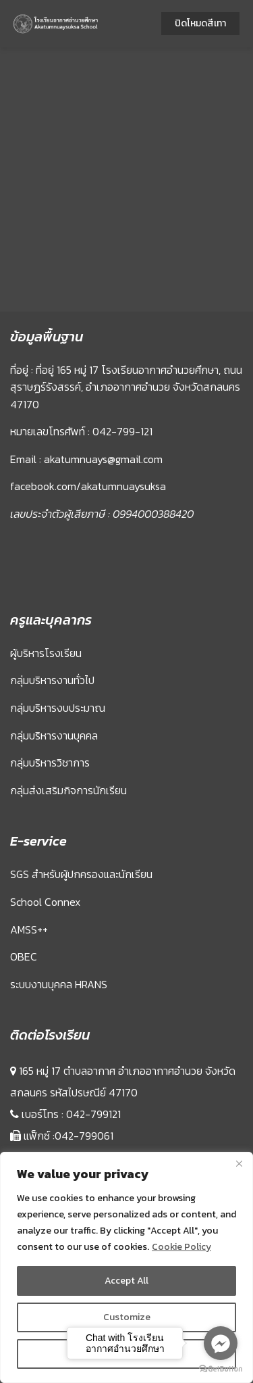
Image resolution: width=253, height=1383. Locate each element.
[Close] (239, 1163)
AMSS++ (29, 929)
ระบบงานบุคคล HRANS (58, 984)
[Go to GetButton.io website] (220, 1369)
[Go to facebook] (220, 1343)
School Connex (45, 902)
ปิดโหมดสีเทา (200, 23)
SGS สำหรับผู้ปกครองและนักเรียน (81, 874)
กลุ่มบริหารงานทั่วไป (52, 680)
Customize (126, 1317)
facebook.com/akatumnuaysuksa (88, 486)
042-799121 (93, 1114)
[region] (126, 1267)
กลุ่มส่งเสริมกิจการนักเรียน (68, 790)
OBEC (23, 956)
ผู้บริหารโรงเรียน (46, 653)
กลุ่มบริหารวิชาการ (50, 762)
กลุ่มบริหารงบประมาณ (57, 708)
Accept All (126, 1280)
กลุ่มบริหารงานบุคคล (54, 735)
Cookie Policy (181, 1247)
